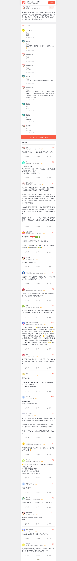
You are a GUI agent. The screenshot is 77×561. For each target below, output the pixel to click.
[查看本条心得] (38, 151)
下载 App (51, 2)
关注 (51, 7)
